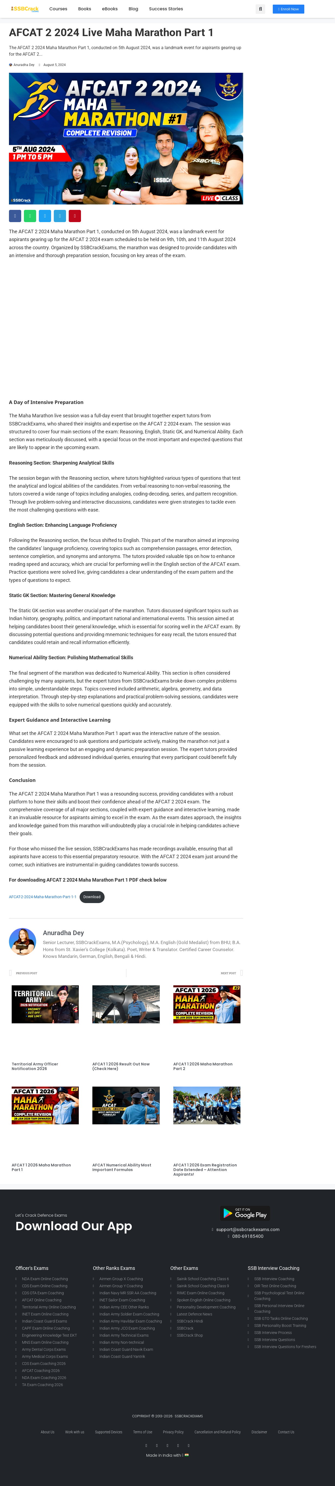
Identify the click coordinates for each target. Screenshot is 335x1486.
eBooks (110, 9)
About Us (47, 1432)
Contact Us (286, 1432)
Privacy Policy (173, 1432)
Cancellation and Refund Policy (218, 1432)
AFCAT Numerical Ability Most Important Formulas (121, 1167)
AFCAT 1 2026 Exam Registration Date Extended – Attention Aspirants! (205, 1169)
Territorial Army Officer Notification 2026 (35, 1066)
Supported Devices (108, 1432)
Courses (58, 9)
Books (84, 9)
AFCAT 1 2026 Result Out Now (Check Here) (121, 1066)
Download (92, 897)
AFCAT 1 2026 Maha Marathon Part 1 (41, 1167)
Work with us (74, 1432)
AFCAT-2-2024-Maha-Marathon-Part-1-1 (43, 897)
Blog (133, 9)
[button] (260, 9)
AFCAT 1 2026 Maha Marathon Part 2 (203, 1066)
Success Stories (166, 9)
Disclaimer (259, 1432)
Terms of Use (142, 1432)
